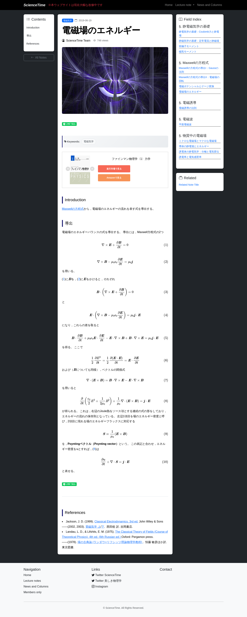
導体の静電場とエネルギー (194, 146)
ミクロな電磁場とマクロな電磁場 (198, 140)
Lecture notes (32, 580)
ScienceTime (34, 5)
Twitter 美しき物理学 (107, 580)
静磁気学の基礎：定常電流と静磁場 (199, 40)
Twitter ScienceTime (106, 575)
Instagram (100, 586)
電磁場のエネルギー (190, 91)
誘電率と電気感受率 (190, 157)
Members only (33, 592)
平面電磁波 (185, 124)
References (33, 43)
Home (169, 4)
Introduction (33, 27)
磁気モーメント (187, 51)
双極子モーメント (189, 46)
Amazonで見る (114, 177)
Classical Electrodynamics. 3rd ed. (116, 521)
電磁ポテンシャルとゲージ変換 (196, 86)
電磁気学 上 (92, 526)
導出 (29, 35)
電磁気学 (67, 20)
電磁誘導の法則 (187, 108)
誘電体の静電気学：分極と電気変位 (199, 151)
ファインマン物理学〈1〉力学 (131, 158)
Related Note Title (189, 184)
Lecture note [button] (183, 4)
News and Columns (209, 4)
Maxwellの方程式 (73, 208)
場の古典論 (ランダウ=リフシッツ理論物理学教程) (110, 542)
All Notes (39, 57)
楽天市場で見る (114, 169)
